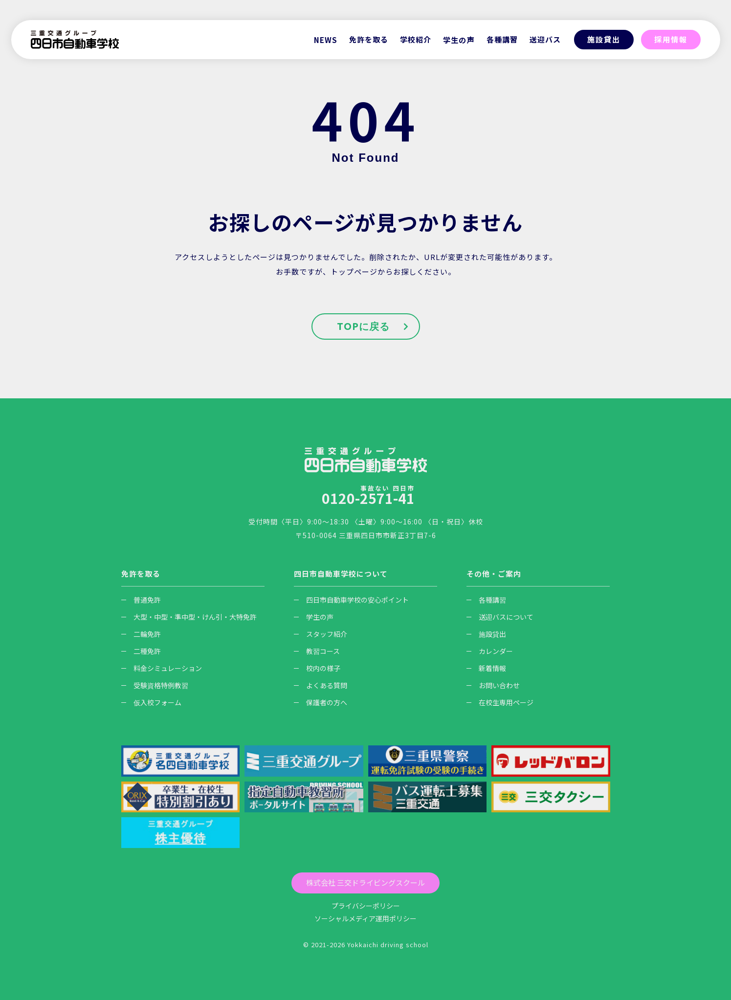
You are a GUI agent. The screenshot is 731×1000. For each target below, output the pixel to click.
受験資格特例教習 (154, 685)
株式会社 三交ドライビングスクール (365, 882)
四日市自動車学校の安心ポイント (351, 600)
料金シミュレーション (161, 668)
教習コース (317, 651)
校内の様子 (317, 668)
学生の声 (458, 40)
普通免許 (141, 600)
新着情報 (486, 668)
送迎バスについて (499, 617)
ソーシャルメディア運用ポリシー (365, 918)
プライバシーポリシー (366, 906)
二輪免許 (141, 634)
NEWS (325, 40)
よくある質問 (320, 685)
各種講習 (486, 600)
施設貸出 (603, 39)
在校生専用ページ (499, 702)
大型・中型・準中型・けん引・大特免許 (189, 617)
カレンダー (489, 651)
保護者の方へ (320, 702)
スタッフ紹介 (320, 634)
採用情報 (670, 39)
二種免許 (141, 651)
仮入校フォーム (151, 702)
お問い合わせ (493, 685)
